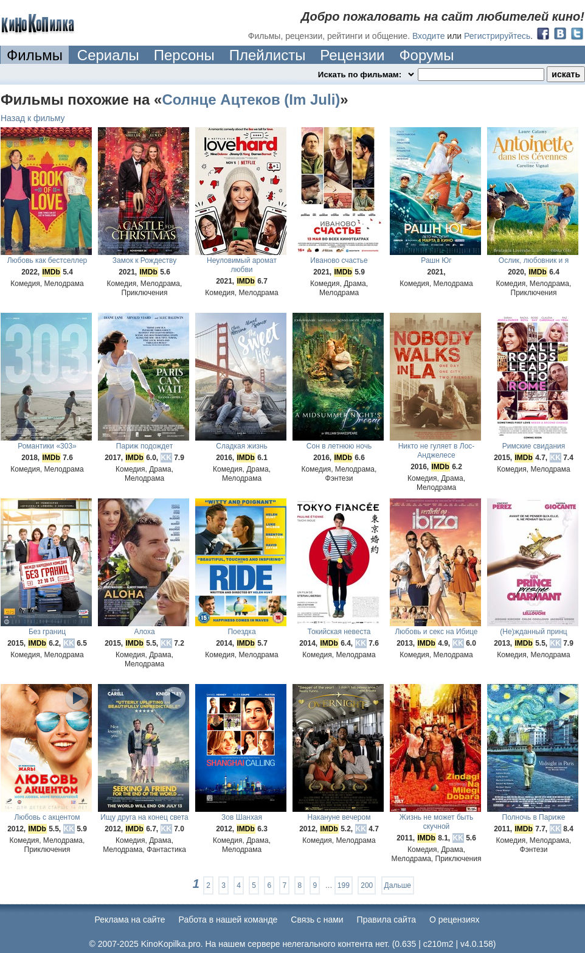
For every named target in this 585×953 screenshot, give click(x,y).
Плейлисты (267, 55)
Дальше (397, 885)
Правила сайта (386, 919)
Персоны (184, 55)
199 (344, 885)
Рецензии (352, 55)
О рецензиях (454, 919)
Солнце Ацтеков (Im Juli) (251, 99)
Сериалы (108, 55)
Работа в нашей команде (228, 919)
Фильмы (35, 55)
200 (367, 885)
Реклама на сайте (130, 919)
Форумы (426, 55)
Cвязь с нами (317, 919)
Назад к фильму (33, 118)
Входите (428, 36)
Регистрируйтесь (497, 36)
